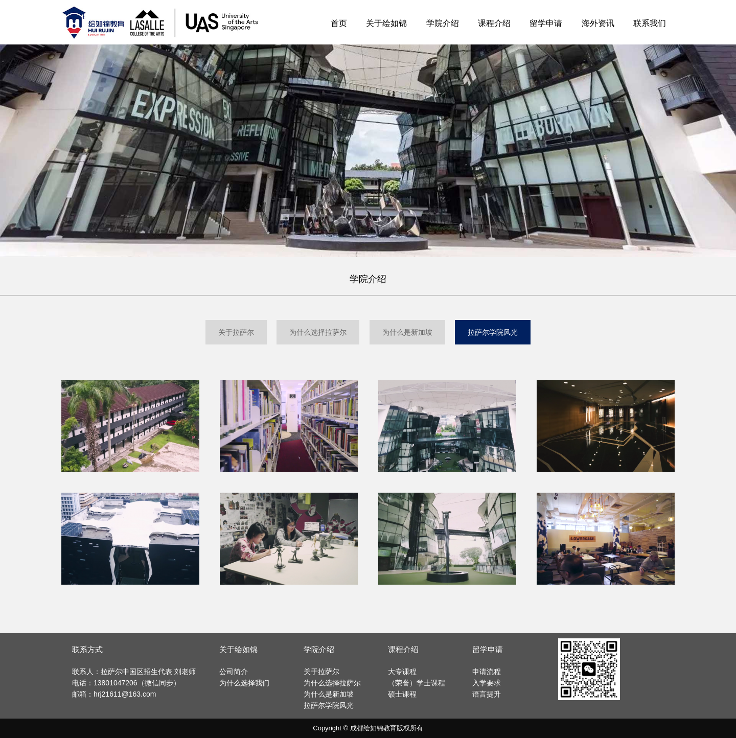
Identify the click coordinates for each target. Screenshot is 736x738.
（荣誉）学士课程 (416, 683)
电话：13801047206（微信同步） (126, 683)
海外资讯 (598, 23)
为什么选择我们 (244, 683)
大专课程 (402, 671)
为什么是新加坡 (407, 332)
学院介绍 (442, 23)
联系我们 (649, 23)
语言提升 (486, 694)
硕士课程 (402, 694)
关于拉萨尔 (236, 332)
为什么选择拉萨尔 (318, 332)
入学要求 (486, 683)
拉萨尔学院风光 (493, 332)
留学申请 (546, 23)
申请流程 (486, 671)
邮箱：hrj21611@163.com (114, 694)
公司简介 (233, 671)
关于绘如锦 (386, 23)
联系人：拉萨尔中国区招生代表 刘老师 (134, 671)
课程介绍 (494, 23)
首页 (339, 23)
